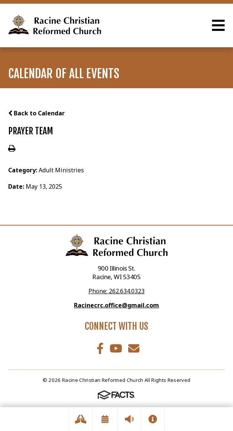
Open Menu (218, 25)
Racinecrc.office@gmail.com (116, 305)
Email (133, 348)
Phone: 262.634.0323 (116, 291)
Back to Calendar (36, 113)
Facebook (100, 348)
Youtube (116, 348)
